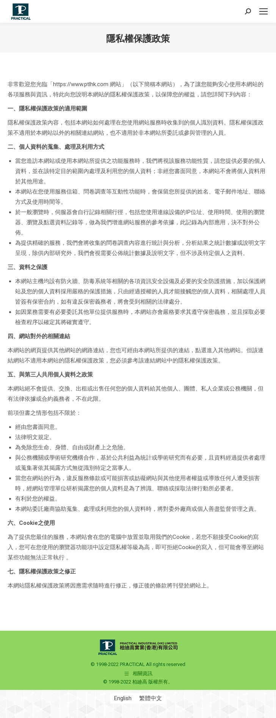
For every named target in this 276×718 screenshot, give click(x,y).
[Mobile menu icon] (263, 11)
